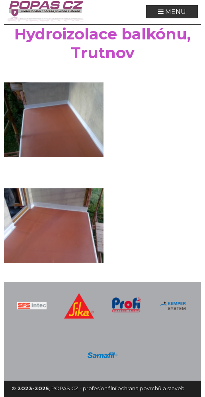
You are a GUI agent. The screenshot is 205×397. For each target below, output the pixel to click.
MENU (172, 12)
